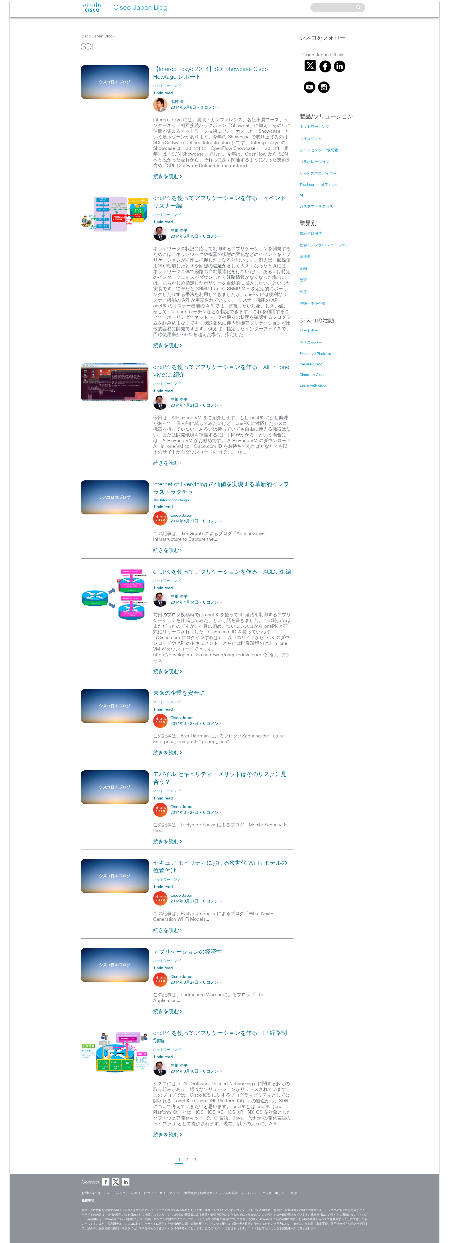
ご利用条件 (189, 1193)
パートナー (309, 331)
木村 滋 (177, 102)
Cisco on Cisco (313, 375)
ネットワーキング (314, 127)
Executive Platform (315, 354)
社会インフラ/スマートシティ (324, 245)
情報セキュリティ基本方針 (219, 1193)
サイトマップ (168, 1193)
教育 (303, 280)
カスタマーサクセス (316, 206)
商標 (293, 1193)
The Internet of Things (318, 185)
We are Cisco (311, 364)
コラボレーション (314, 162)
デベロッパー (311, 343)
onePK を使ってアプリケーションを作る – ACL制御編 (222, 572)
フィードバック (114, 1193)
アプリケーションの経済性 (187, 952)
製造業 (305, 257)
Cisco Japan (182, 516)
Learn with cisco (313, 385)
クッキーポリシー (274, 1193)
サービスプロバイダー (318, 174)
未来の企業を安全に (179, 693)
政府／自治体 (311, 233)
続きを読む (167, 176)
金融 (303, 269)
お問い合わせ (91, 1193)
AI (301, 195)
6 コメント (212, 405)
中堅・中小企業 (313, 304)
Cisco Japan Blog (97, 36)
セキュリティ (311, 138)
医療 (303, 292)
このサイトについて (142, 1193)
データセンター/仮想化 (319, 150)
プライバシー (250, 1193)
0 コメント (210, 108)
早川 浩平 (179, 231)
